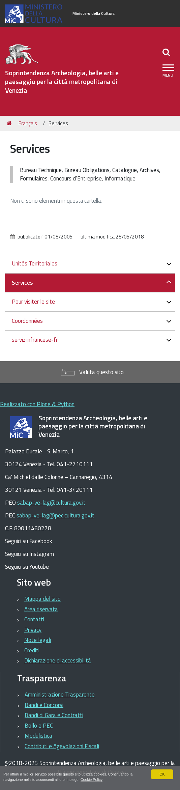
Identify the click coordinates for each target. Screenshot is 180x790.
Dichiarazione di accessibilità (57, 660)
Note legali (37, 640)
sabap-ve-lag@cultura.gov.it (51, 502)
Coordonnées (27, 320)
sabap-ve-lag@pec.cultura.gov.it (55, 515)
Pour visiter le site (33, 301)
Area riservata (41, 609)
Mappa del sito (42, 598)
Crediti (31, 650)
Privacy (32, 629)
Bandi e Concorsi (44, 705)
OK (162, 774)
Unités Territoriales (34, 263)
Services (22, 282)
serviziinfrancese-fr (35, 339)
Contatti (34, 619)
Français (28, 123)
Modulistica (38, 735)
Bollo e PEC (39, 725)
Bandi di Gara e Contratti (54, 715)
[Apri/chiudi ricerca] (167, 52)
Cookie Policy (91, 780)
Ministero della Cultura (93, 13)
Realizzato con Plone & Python (37, 404)
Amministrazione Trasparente (60, 694)
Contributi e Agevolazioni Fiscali (62, 746)
